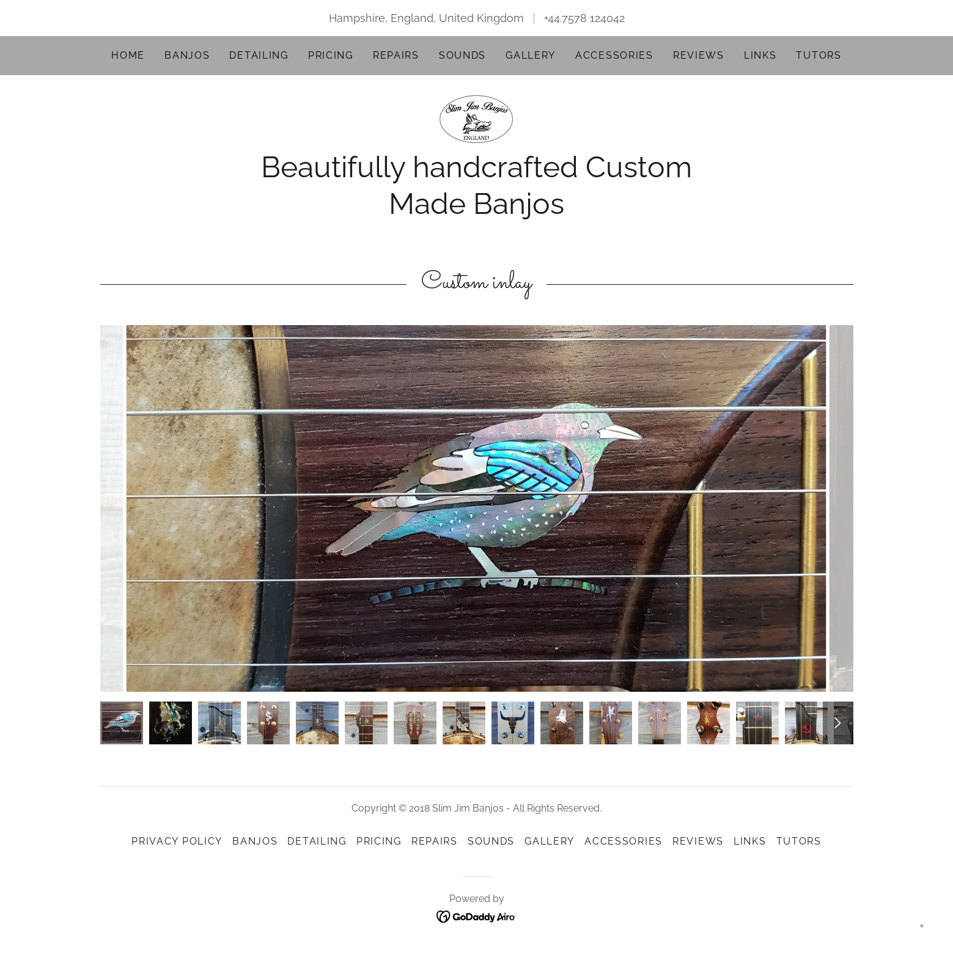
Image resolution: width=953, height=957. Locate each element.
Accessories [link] (614, 55)
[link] (476, 118)
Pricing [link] (330, 55)
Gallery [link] (531, 55)
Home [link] (128, 55)
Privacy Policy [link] (177, 841)
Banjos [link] (187, 55)
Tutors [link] (818, 55)
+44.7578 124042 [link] (584, 18)
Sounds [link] (462, 55)
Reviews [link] (698, 55)
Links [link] (760, 55)
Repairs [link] (396, 55)
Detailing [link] (258, 55)
